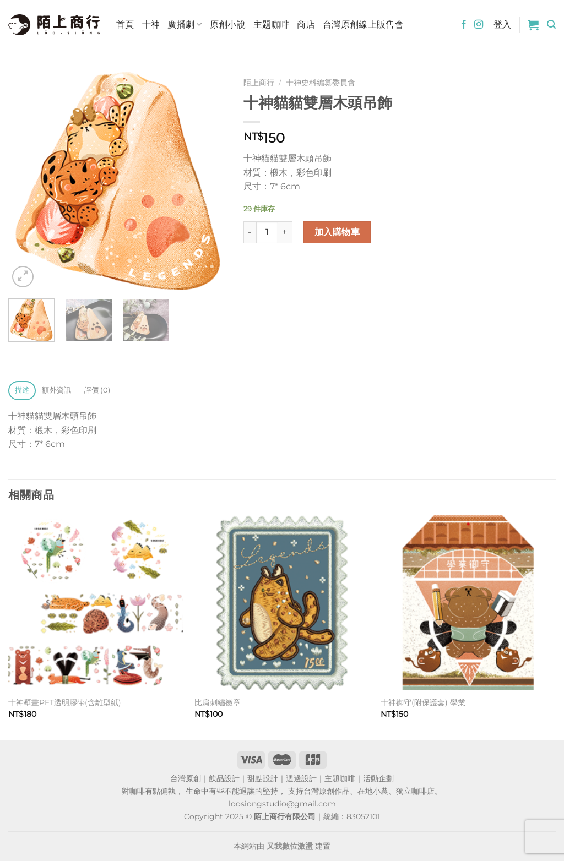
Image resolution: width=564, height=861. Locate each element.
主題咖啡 (271, 24)
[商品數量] (267, 232)
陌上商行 (258, 82)
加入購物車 (337, 232)
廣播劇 (184, 24)
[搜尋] (551, 24)
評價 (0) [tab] (97, 390)
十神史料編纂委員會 (320, 82)
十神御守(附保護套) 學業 (423, 702)
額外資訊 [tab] (56, 390)
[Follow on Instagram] (478, 25)
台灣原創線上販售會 (363, 24)
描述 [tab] (22, 390)
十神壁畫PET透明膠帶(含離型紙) (64, 702)
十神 (151, 24)
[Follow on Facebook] (463, 25)
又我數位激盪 (290, 846)
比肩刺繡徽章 (217, 702)
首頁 (125, 24)
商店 (306, 24)
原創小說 (228, 24)
